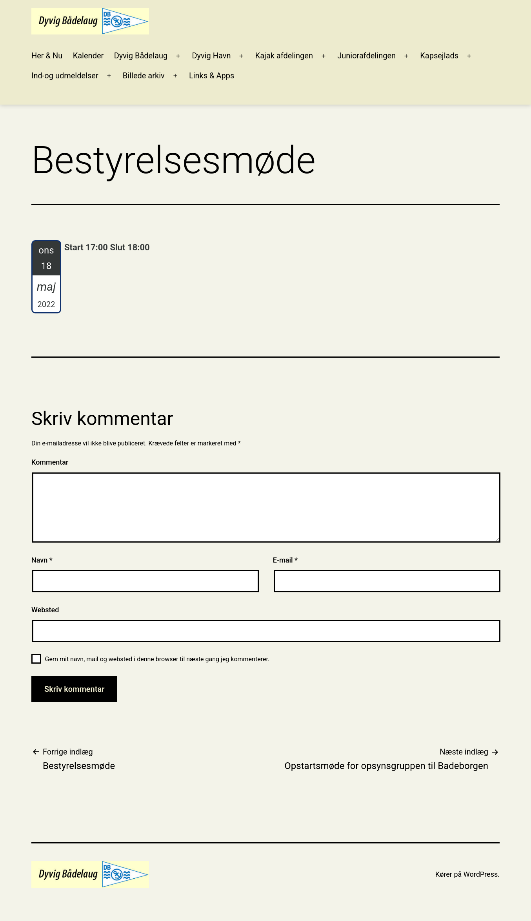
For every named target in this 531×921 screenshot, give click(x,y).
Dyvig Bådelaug (141, 55)
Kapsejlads (439, 55)
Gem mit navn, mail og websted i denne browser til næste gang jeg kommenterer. (157, 659)
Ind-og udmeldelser (64, 75)
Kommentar (49, 462)
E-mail (285, 560)
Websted (45, 610)
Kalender (88, 55)
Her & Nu (46, 55)
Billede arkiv (144, 75)
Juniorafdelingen (366, 55)
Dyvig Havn (211, 55)
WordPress (481, 874)
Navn (42, 560)
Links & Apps (211, 75)
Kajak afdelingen (284, 55)
